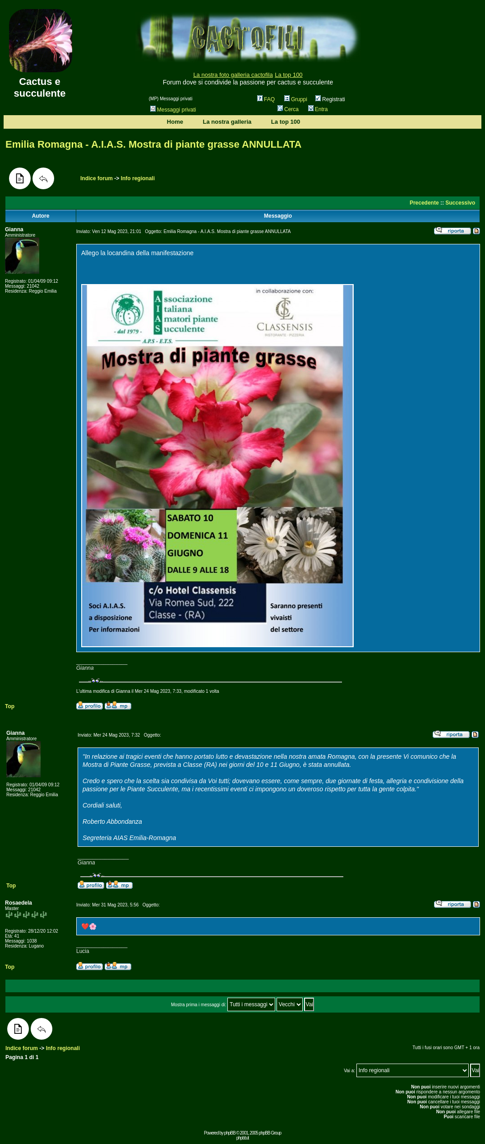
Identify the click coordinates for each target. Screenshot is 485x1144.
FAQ (266, 99)
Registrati (330, 99)
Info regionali (138, 178)
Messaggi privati (173, 110)
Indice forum (96, 178)
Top (9, 706)
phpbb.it (242, 1137)
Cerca (288, 109)
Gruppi (295, 99)
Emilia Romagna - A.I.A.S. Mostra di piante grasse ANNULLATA (153, 144)
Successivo (460, 203)
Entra (318, 109)
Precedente (424, 203)
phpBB (230, 1132)
